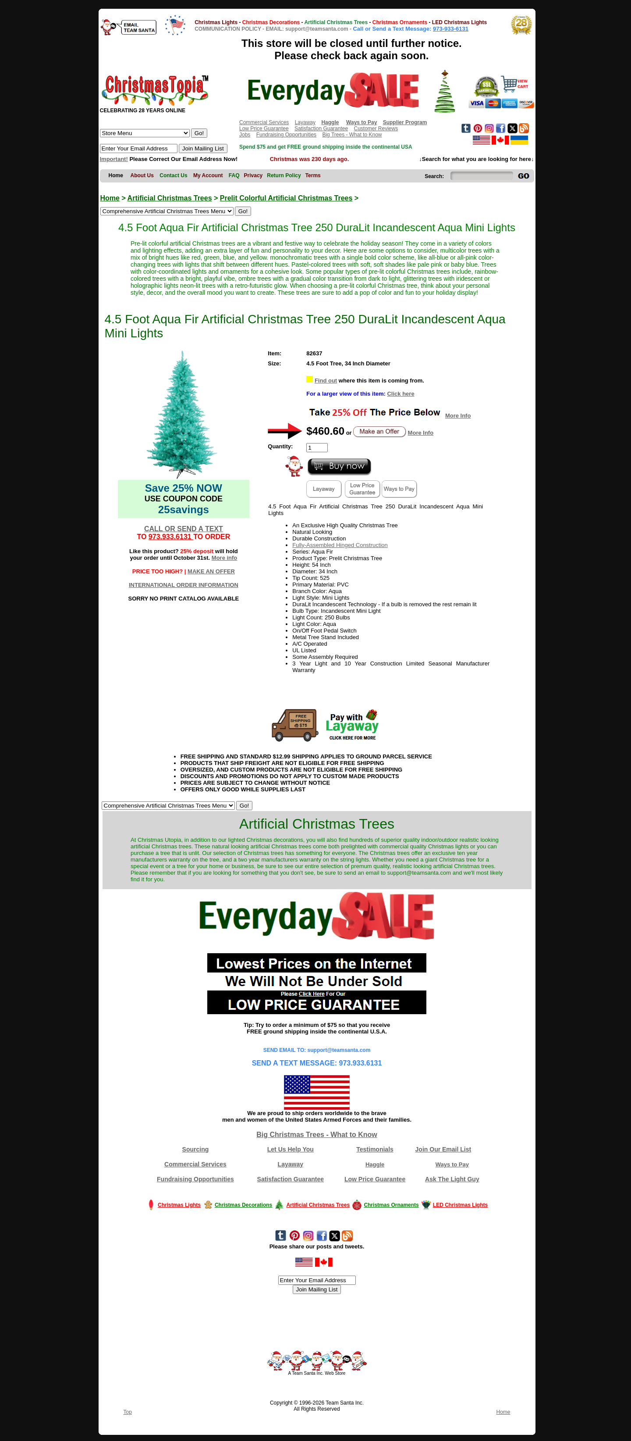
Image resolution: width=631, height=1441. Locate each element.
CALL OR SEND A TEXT (183, 529)
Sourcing (195, 1149)
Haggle (374, 1164)
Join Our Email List (443, 1149)
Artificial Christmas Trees (170, 198)
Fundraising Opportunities (286, 135)
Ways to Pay (452, 1164)
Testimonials (374, 1149)
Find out (326, 380)
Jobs (244, 135)
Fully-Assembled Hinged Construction (339, 545)
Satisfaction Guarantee (321, 128)
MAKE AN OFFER (211, 571)
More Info (458, 415)
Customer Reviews (376, 128)
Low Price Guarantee (264, 128)
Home (110, 198)
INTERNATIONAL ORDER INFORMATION (183, 585)
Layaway (305, 122)
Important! (114, 159)
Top (128, 1412)
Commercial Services (264, 122)
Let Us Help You (290, 1149)
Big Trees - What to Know (352, 135)
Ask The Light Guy (452, 1179)
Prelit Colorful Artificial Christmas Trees (286, 198)
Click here (400, 393)
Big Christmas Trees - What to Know (316, 1134)
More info (225, 557)
